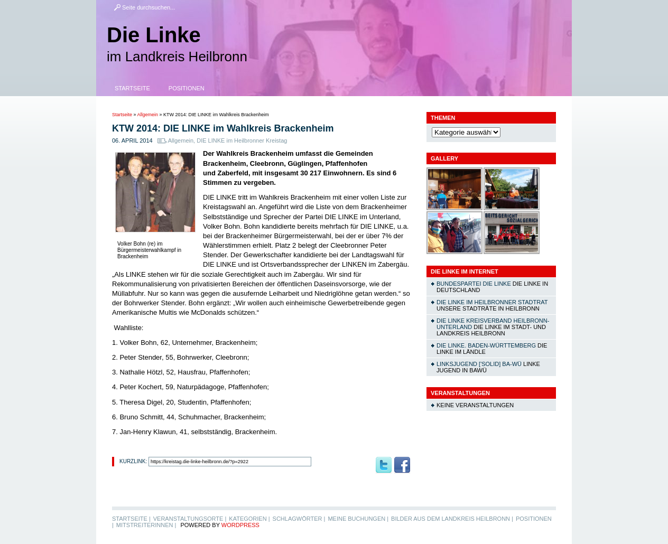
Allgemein (148, 114)
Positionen (187, 88)
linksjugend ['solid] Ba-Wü (479, 364)
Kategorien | (249, 518)
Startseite (132, 88)
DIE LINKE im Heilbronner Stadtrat (492, 302)
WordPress (240, 525)
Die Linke (154, 34)
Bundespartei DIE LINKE (474, 283)
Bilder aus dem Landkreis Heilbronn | (452, 518)
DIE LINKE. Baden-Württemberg (486, 345)
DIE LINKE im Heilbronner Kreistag (242, 140)
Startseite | (131, 518)
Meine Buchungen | (358, 518)
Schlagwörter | (299, 518)
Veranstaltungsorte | (190, 518)
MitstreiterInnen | (146, 525)
